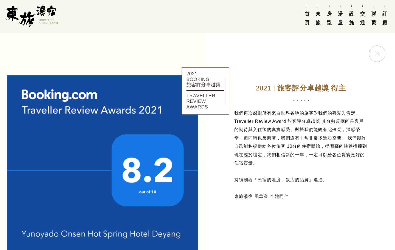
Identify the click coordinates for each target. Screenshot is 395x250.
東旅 (318, 18)
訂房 (384, 18)
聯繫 (373, 18)
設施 (351, 18)
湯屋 (340, 18)
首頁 (306, 18)
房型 (329, 18)
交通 (362, 18)
